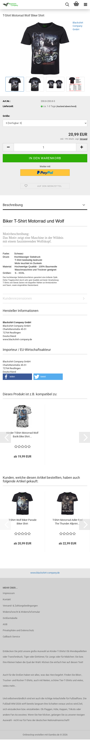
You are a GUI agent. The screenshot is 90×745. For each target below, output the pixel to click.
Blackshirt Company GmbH (78, 26)
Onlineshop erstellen (33, 734)
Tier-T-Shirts (65, 680)
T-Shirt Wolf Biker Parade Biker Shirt (22, 521)
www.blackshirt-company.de (45, 572)
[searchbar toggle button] (67, 4)
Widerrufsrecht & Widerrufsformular (21, 611)
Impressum (9, 593)
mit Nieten (44, 680)
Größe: (6, 116)
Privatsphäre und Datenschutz (18, 630)
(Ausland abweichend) (66, 106)
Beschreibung (13, 205)
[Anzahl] (45, 147)
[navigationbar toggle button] (85, 4)
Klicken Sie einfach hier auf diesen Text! (62, 662)
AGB (5, 624)
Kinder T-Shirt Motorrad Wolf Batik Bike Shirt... (22, 434)
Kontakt (7, 599)
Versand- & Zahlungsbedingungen (20, 605)
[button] (8, 147)
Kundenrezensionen (17, 298)
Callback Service (11, 636)
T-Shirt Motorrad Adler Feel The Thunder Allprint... (67, 521)
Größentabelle (10, 618)
